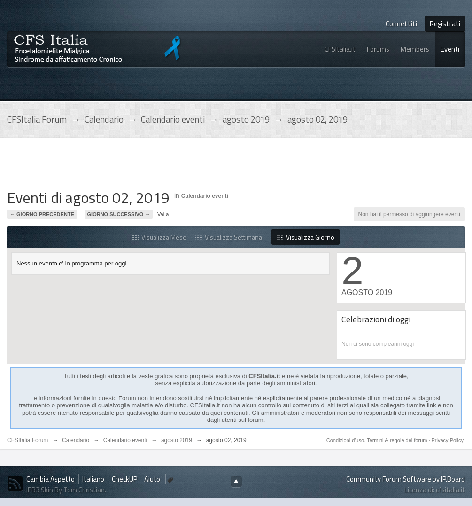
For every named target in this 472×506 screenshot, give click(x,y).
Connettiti (401, 23)
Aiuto (153, 479)
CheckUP (124, 479)
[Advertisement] (178, 166)
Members (415, 49)
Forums (378, 49)
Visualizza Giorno (305, 237)
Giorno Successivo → (118, 214)
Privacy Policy (448, 440)
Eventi (450, 49)
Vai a (163, 214)
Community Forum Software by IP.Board (405, 479)
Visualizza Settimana (228, 237)
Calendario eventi (204, 196)
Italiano (93, 479)
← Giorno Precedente (42, 214)
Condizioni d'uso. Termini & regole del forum (377, 440)
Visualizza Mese (159, 237)
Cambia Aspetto (50, 479)
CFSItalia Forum (27, 440)
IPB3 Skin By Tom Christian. (66, 489)
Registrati (445, 23)
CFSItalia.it (340, 49)
